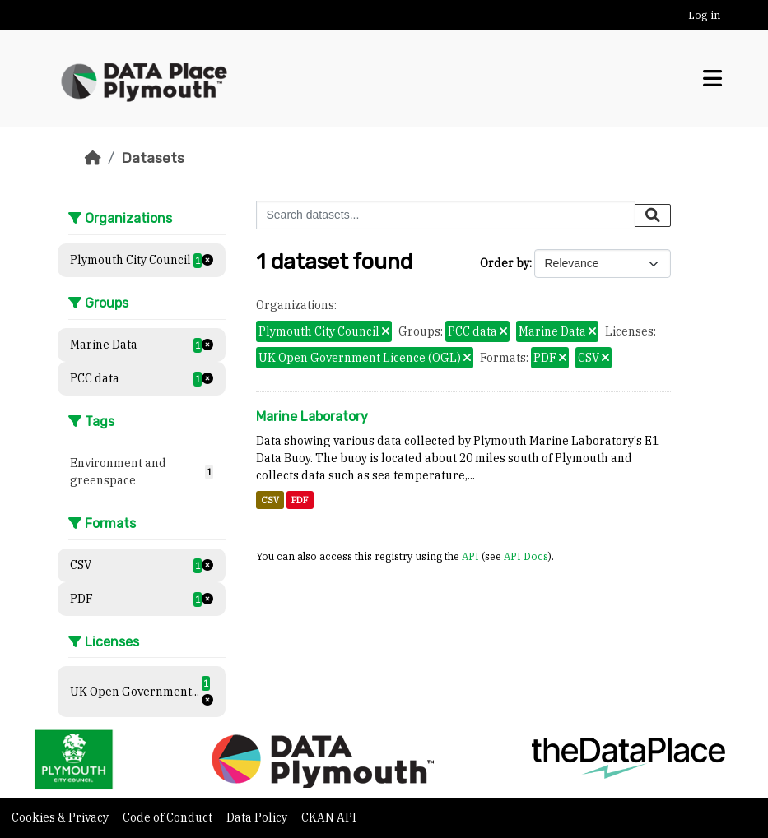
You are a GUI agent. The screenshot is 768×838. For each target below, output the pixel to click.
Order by (504, 263)
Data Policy (258, 817)
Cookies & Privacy (61, 817)
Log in (704, 15)
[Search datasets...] (445, 215)
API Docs (526, 556)
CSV (270, 500)
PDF (300, 500)
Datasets (152, 158)
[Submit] (653, 215)
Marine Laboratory (312, 416)
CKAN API (328, 817)
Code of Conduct (169, 817)
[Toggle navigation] (712, 78)
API (470, 556)
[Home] (93, 158)
